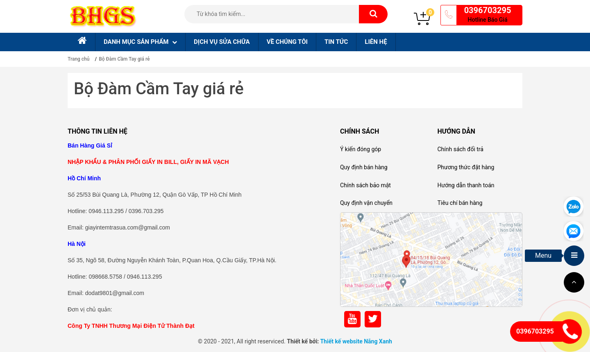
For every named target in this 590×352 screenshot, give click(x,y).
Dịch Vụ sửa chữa (222, 41)
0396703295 (487, 10)
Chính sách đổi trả (460, 149)
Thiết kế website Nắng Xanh (356, 341)
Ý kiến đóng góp (360, 149)
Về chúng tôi (287, 41)
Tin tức (336, 41)
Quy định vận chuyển (366, 203)
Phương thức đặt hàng (465, 167)
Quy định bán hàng (364, 167)
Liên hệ (376, 41)
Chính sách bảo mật (365, 185)
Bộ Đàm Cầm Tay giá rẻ (124, 59)
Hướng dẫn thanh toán (465, 185)
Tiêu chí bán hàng (459, 203)
